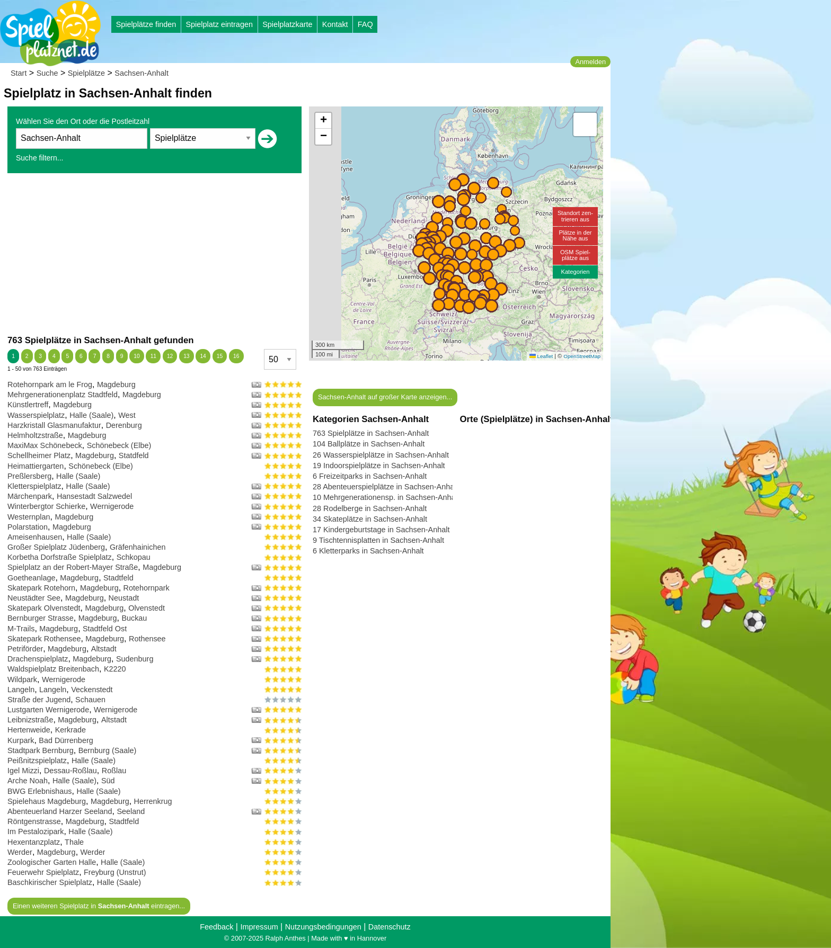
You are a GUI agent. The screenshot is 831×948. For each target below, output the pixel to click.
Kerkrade (70, 730)
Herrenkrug (153, 801)
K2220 (115, 669)
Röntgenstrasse (34, 821)
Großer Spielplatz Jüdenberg (56, 547)
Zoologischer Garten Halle (51, 862)
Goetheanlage (31, 578)
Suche (47, 73)
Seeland (131, 811)
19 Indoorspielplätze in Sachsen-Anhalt (379, 465)
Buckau (134, 618)
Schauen (90, 699)
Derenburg (124, 425)
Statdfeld (134, 455)
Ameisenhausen (34, 537)
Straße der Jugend (38, 699)
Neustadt (124, 598)
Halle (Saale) (91, 415)
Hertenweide (28, 730)
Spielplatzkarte (287, 24)
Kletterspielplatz (34, 486)
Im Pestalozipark (35, 831)
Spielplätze (86, 73)
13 (186, 356)
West (127, 415)
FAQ (365, 24)
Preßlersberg (29, 476)
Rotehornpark (146, 588)
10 (136, 356)
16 (236, 356)
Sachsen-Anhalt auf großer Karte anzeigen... (385, 397)
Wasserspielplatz (36, 415)
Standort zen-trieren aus (575, 216)
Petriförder (25, 649)
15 (220, 356)
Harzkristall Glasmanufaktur (54, 425)
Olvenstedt (146, 608)
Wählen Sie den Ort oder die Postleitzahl (82, 121)
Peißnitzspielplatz (37, 760)
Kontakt (335, 24)
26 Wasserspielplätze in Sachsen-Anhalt (381, 455)
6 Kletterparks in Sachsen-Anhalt (368, 551)
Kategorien (575, 272)
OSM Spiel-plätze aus (575, 255)
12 (170, 356)
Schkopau (134, 557)
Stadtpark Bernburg (40, 750)
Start (18, 73)
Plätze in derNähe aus (575, 235)
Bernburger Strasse (40, 618)
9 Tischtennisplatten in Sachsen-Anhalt (378, 540)
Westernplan (28, 517)
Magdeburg (116, 384)
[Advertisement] (154, 254)
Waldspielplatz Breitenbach (53, 669)
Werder (19, 852)
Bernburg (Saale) (107, 750)
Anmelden (590, 62)
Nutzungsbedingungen (323, 927)
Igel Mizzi (23, 770)
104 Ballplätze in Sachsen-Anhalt (369, 444)
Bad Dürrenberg (66, 740)
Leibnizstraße (30, 720)
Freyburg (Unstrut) (115, 872)
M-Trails (20, 628)
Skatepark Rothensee (44, 638)
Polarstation (27, 527)
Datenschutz (389, 927)
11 (153, 356)
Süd (108, 780)
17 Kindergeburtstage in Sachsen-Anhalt (381, 529)
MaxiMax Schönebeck (44, 445)
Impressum (259, 927)
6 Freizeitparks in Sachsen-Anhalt (370, 476)
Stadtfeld (118, 578)
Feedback (216, 927)
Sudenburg (134, 659)
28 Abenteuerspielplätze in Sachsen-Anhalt (385, 486)
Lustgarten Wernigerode (48, 709)
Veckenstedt (91, 689)
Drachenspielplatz (37, 659)
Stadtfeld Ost (105, 628)
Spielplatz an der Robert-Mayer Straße (72, 567)
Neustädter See (33, 598)
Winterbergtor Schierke (46, 506)
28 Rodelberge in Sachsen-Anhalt (370, 508)
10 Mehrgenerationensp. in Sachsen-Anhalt (386, 497)
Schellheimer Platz (38, 455)
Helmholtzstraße (35, 435)
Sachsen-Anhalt (141, 73)
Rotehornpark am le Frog (49, 384)
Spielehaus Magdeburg (46, 801)
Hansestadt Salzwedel (94, 496)
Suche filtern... (40, 158)
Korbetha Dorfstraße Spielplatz (59, 557)
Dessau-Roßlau (70, 770)
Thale (74, 842)
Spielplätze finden (146, 24)
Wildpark (22, 679)
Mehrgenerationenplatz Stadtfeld (62, 394)
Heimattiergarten (35, 466)
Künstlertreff (27, 404)
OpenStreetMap (581, 356)
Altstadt (104, 649)
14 (203, 356)
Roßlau (114, 770)
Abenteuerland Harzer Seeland (59, 811)
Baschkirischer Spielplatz (49, 882)
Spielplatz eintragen (218, 24)
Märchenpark (29, 496)
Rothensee (147, 638)
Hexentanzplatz (33, 842)
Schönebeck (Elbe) (119, 445)
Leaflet (541, 356)
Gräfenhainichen (138, 547)
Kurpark (20, 740)
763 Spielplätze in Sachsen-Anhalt (371, 433)
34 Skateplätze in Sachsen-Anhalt (370, 519)
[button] (464, 267)
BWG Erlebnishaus (39, 791)
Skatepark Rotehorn (41, 588)
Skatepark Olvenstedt (44, 608)
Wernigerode (112, 506)
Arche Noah (27, 780)
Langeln (20, 689)
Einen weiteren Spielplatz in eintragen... (99, 906)
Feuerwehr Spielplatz (43, 872)
